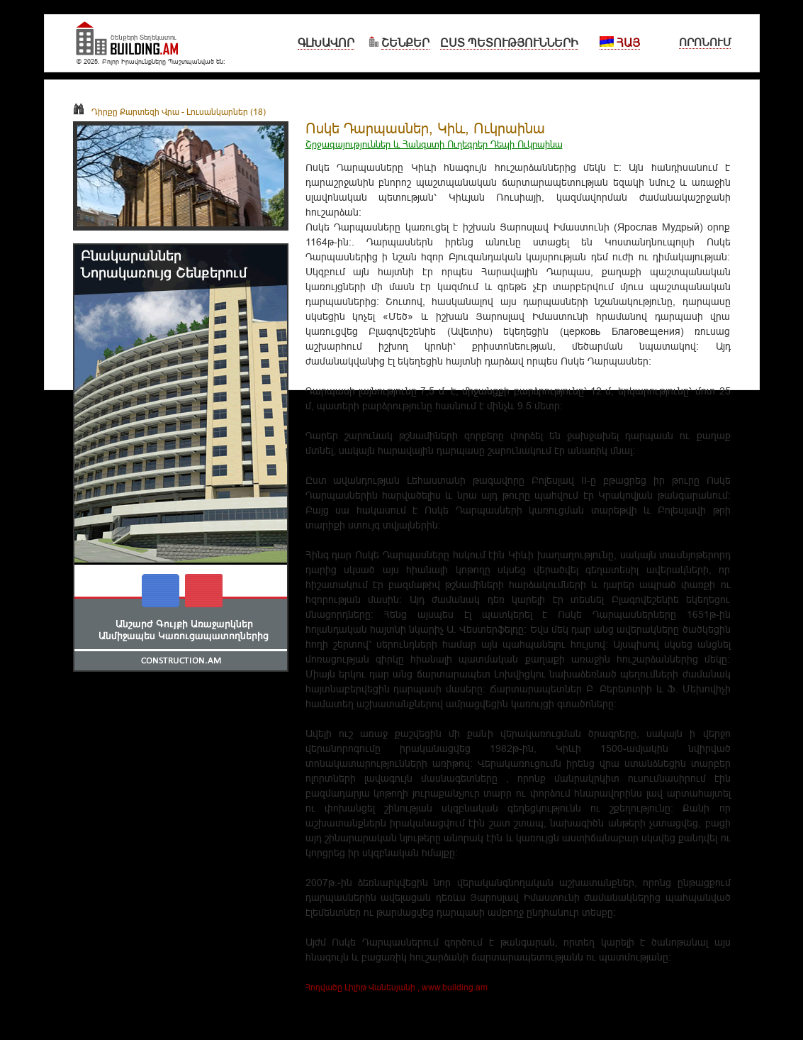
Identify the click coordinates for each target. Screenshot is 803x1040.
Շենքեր (405, 42)
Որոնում (705, 42)
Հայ (620, 42)
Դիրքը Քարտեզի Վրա (126, 111)
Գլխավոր (326, 42)
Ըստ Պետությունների (509, 42)
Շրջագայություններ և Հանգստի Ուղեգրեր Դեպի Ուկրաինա (434, 144)
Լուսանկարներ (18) (226, 111)
